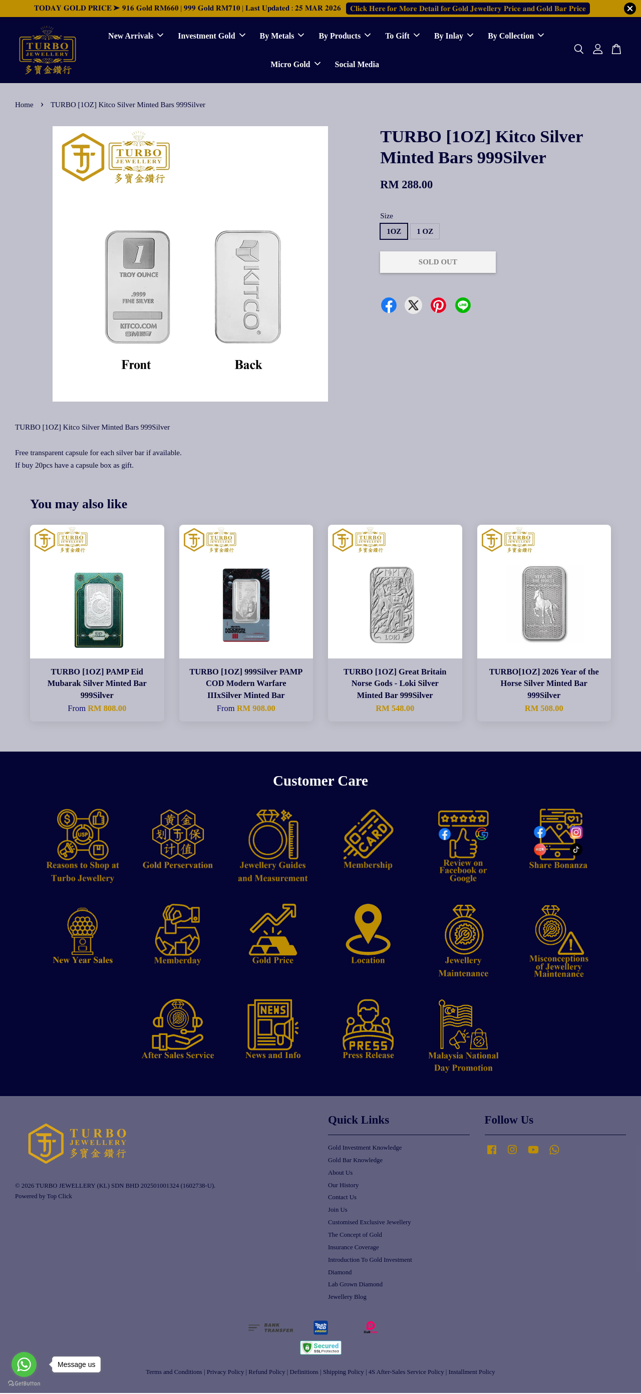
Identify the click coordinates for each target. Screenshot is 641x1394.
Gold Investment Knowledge (365, 1148)
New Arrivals (135, 36)
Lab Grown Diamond (355, 1285)
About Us (340, 1173)
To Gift (402, 36)
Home (24, 106)
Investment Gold (211, 36)
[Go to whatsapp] (24, 1364)
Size (386, 216)
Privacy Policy (225, 1372)
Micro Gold (295, 65)
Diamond (340, 1272)
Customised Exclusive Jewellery (369, 1223)
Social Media (357, 65)
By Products (344, 36)
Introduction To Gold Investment (370, 1260)
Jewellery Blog (347, 1297)
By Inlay (453, 36)
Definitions (304, 1372)
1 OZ (425, 232)
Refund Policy (266, 1372)
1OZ (394, 232)
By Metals (282, 36)
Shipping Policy (343, 1372)
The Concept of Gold (355, 1235)
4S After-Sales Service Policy (406, 1372)
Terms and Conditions (174, 1372)
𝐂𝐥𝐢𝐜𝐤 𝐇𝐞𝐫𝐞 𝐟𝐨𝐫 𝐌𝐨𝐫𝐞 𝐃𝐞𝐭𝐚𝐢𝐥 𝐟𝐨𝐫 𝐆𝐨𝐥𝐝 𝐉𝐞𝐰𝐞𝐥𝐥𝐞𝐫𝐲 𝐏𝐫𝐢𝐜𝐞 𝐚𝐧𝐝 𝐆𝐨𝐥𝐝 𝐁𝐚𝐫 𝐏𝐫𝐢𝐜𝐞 (468, 9)
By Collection (516, 36)
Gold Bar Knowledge (355, 1161)
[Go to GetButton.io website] (24, 1383)
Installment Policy (472, 1372)
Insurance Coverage (353, 1248)
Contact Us (342, 1198)
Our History (343, 1185)
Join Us (338, 1210)
